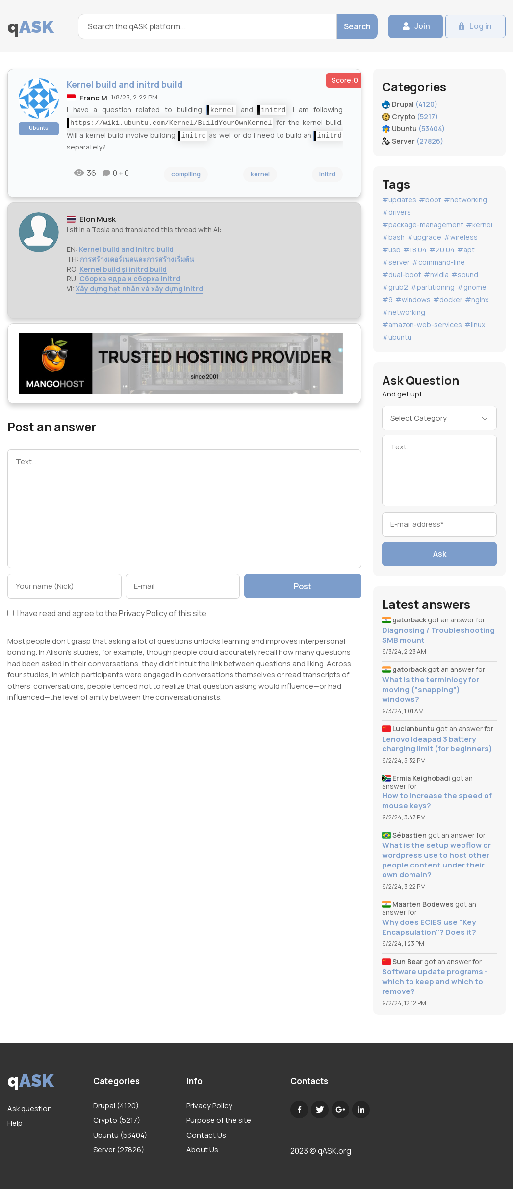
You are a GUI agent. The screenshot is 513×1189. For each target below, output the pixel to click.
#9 (387, 299)
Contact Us (206, 1135)
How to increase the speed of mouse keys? (437, 801)
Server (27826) (118, 1149)
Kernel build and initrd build (126, 249)
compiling (186, 174)
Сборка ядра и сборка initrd (129, 278)
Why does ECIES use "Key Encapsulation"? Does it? (429, 927)
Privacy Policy (143, 613)
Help (15, 1123)
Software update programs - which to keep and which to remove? (435, 981)
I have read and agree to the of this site (106, 614)
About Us (202, 1149)
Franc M (93, 98)
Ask (439, 553)
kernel (260, 174)
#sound (464, 274)
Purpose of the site (218, 1120)
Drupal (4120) (116, 1105)
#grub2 (395, 287)
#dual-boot (401, 274)
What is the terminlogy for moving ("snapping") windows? (430, 689)
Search (351, 26)
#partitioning (432, 287)
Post (304, 586)
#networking (465, 199)
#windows (413, 299)
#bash (393, 237)
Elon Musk (97, 219)
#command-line (438, 262)
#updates (399, 199)
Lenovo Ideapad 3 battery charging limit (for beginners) (437, 744)
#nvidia (436, 274)
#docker (447, 299)
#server (396, 262)
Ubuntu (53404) (120, 1135)
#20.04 (442, 249)
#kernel (479, 224)
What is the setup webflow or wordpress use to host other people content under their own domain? (436, 860)
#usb (391, 249)
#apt (466, 249)
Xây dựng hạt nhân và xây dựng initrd (139, 288)
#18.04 (415, 249)
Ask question (29, 1108)
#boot (430, 199)
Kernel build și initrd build (123, 268)
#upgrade (424, 237)
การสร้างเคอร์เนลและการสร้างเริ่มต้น (137, 259)
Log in (479, 26)
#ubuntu (396, 337)
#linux (474, 324)
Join (417, 26)
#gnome (472, 287)
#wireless (461, 237)
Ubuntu (39, 127)
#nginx (476, 299)
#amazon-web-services (422, 324)
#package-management (422, 224)
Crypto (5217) (116, 1120)
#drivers (396, 212)
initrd (327, 174)
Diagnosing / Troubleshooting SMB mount (438, 635)
